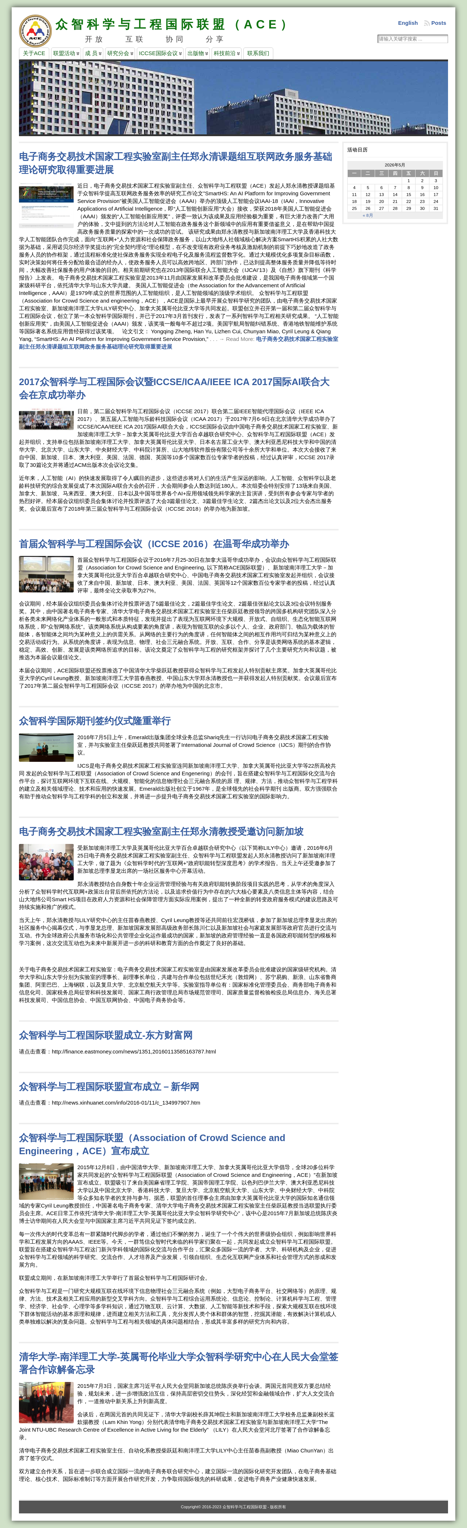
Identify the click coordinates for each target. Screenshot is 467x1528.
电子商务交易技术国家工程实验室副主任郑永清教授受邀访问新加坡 (161, 831)
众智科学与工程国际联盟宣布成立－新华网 (109, 1087)
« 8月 (368, 215)
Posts (438, 23)
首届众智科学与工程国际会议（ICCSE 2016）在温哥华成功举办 (154, 544)
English (408, 23)
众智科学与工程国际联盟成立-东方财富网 (106, 1035)
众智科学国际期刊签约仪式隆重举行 (95, 721)
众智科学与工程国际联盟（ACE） (175, 24)
